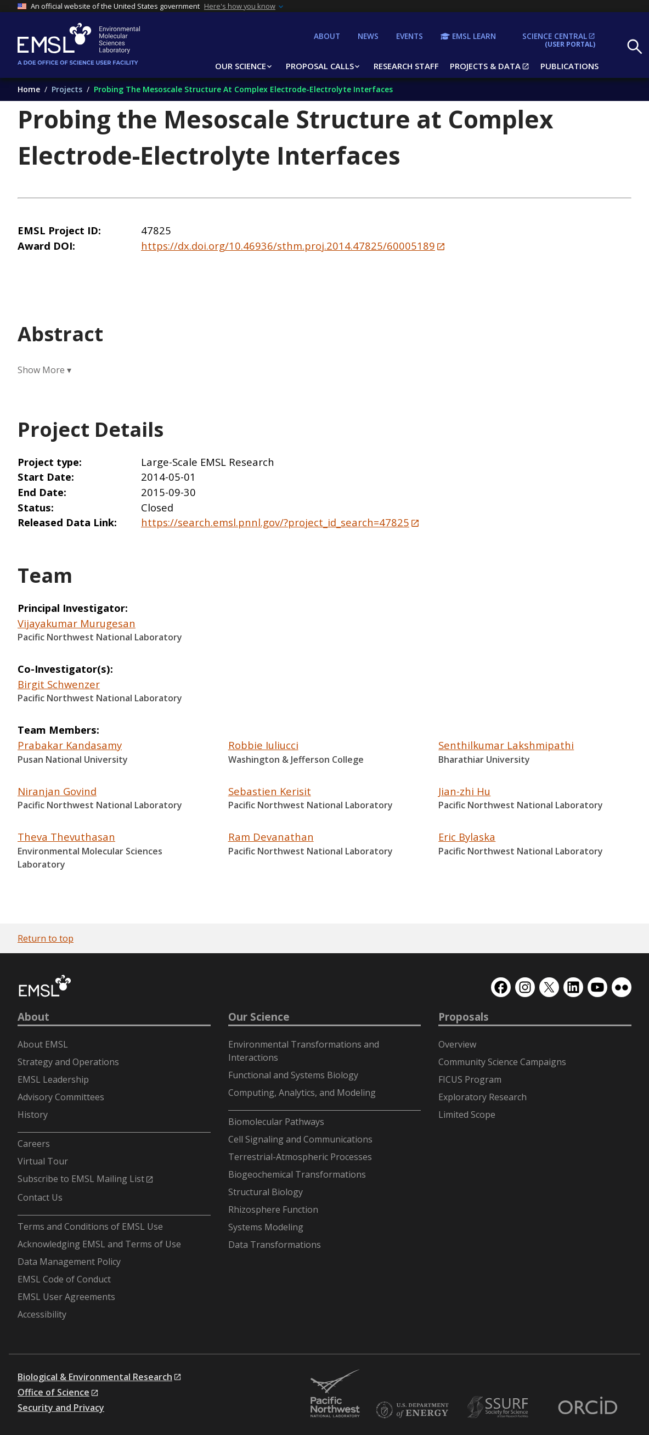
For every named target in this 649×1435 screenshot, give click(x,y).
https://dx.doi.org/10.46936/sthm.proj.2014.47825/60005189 (288, 245)
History (33, 1114)
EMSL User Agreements (66, 1297)
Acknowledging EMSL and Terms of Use (99, 1244)
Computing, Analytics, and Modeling (302, 1093)
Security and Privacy (61, 1408)
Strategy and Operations (68, 1062)
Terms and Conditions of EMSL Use (90, 1226)
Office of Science (53, 1392)
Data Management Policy (69, 1262)
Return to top (46, 938)
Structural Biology (265, 1192)
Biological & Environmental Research (95, 1377)
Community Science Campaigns (502, 1062)
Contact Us (40, 1197)
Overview (457, 1044)
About (33, 1017)
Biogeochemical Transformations (297, 1174)
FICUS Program (469, 1079)
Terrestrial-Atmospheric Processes (300, 1157)
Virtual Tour (43, 1161)
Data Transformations (274, 1245)
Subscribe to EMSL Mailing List (81, 1179)
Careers (34, 1144)
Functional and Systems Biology (293, 1075)
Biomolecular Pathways (276, 1122)
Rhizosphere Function (273, 1209)
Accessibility (42, 1314)
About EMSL (43, 1044)
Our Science (259, 1017)
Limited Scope (466, 1114)
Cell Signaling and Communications (300, 1139)
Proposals (463, 1017)
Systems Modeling (265, 1227)
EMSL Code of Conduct (64, 1279)
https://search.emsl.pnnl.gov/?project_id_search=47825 (275, 522)
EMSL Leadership (53, 1079)
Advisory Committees (61, 1097)
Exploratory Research (482, 1097)
